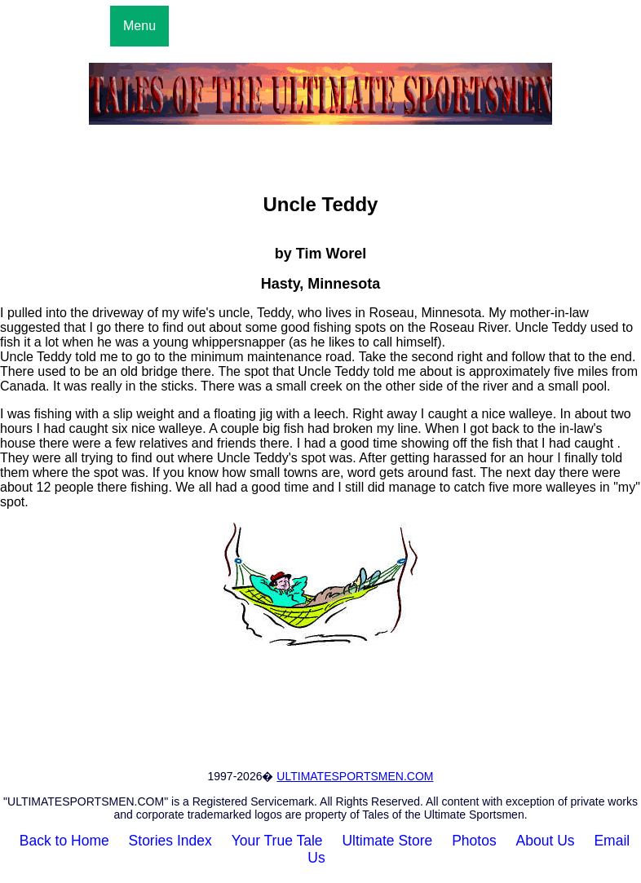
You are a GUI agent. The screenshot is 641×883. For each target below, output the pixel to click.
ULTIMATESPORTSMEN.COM (354, 776)
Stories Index (170, 840)
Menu (139, 26)
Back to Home (64, 840)
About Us (545, 840)
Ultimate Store (387, 840)
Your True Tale (277, 840)
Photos (474, 840)
